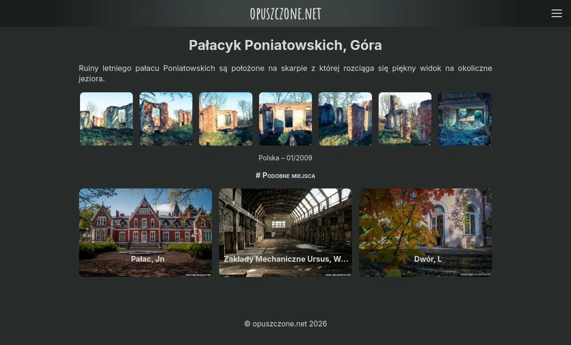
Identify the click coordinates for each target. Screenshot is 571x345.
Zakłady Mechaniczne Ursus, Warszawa (288, 259)
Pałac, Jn (147, 259)
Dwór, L (428, 259)
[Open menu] (556, 13)
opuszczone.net (285, 13)
